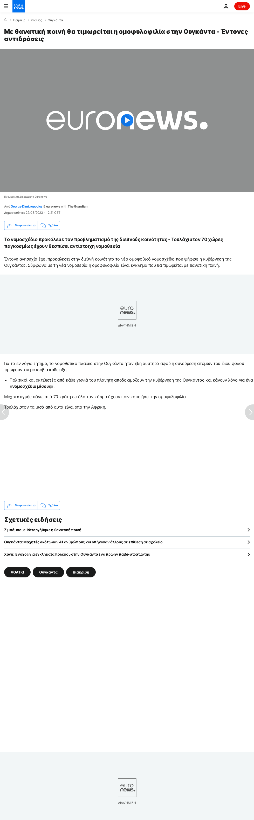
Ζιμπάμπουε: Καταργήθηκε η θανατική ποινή (42, 530)
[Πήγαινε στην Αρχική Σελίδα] (18, 6)
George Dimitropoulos (27, 206)
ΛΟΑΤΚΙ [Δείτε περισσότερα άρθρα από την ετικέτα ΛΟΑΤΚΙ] (17, 572)
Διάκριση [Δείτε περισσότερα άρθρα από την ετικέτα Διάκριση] (81, 572)
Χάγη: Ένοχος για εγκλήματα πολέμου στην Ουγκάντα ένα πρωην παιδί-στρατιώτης (77, 554)
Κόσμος (36, 20)
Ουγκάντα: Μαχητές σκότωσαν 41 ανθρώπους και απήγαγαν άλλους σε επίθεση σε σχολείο (83, 542)
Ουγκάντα (55, 20)
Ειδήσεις (19, 20)
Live (242, 6)
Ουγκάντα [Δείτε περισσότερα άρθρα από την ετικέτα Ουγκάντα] (48, 572)
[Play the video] (127, 120)
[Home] (5, 20)
